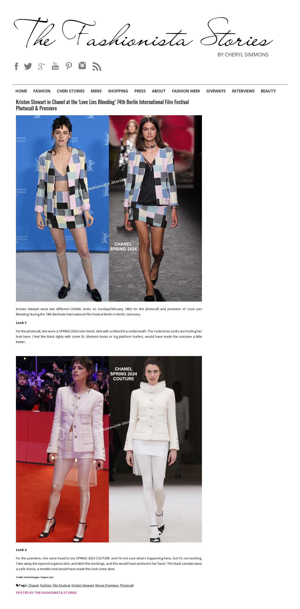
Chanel (33, 585)
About (159, 91)
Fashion (41, 91)
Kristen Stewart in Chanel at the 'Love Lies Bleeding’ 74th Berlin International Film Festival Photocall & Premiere (102, 105)
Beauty (268, 91)
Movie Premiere (107, 585)
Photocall (127, 585)
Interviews (243, 91)
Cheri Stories (71, 91)
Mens (96, 91)
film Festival (61, 585)
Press (140, 91)
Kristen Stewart (82, 585)
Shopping (118, 91)
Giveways (216, 91)
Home (21, 91)
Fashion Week (186, 91)
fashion (45, 585)
